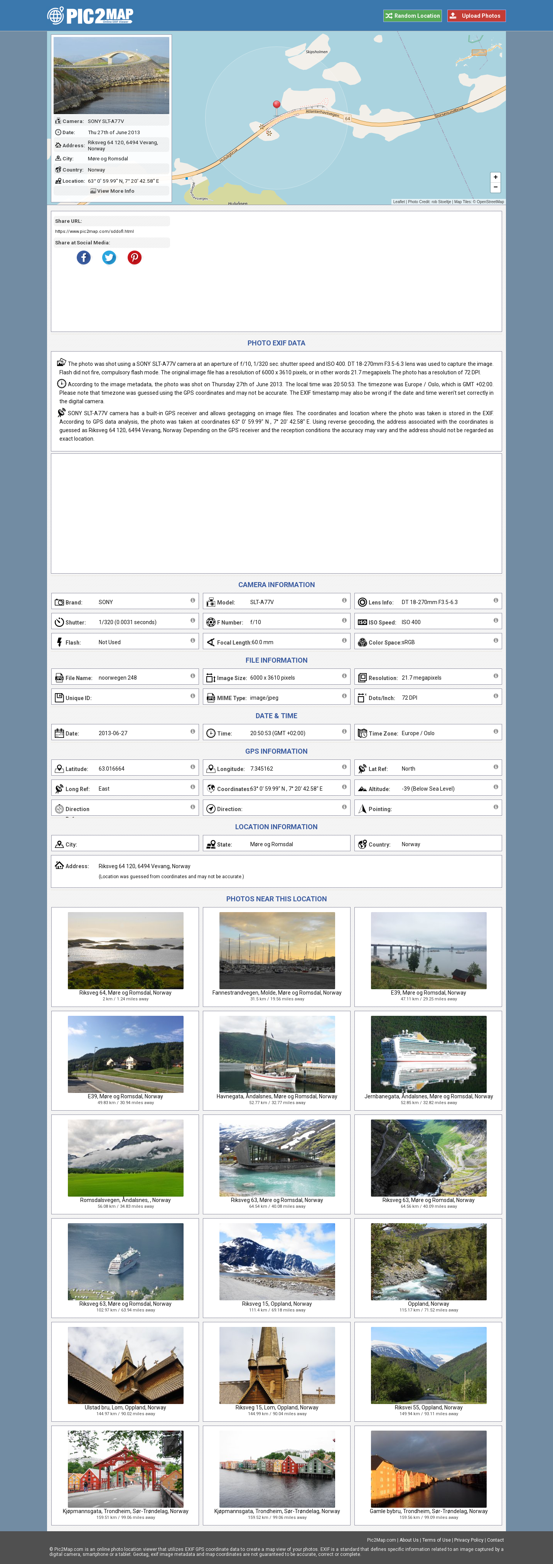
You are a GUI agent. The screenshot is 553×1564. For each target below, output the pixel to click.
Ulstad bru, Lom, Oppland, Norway (125, 1407)
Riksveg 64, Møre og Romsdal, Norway (125, 993)
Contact (495, 1540)
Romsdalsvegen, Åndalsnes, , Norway (125, 1200)
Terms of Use (436, 1540)
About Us (409, 1540)
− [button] (496, 188)
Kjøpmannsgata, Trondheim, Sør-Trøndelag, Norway (126, 1511)
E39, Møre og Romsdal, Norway (428, 993)
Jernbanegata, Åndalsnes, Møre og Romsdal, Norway (428, 1096)
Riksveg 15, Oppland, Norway (277, 1304)
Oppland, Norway (428, 1304)
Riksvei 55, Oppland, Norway (429, 1407)
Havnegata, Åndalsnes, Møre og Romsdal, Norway (277, 1096)
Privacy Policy (469, 1540)
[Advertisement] (333, 271)
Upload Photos (481, 16)
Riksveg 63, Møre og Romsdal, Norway (277, 1200)
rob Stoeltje (441, 202)
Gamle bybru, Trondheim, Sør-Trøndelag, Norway (429, 1511)
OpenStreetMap (490, 202)
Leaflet (399, 202)
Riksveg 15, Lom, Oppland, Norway (277, 1407)
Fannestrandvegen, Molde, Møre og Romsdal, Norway (277, 993)
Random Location (417, 16)
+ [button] (496, 178)
